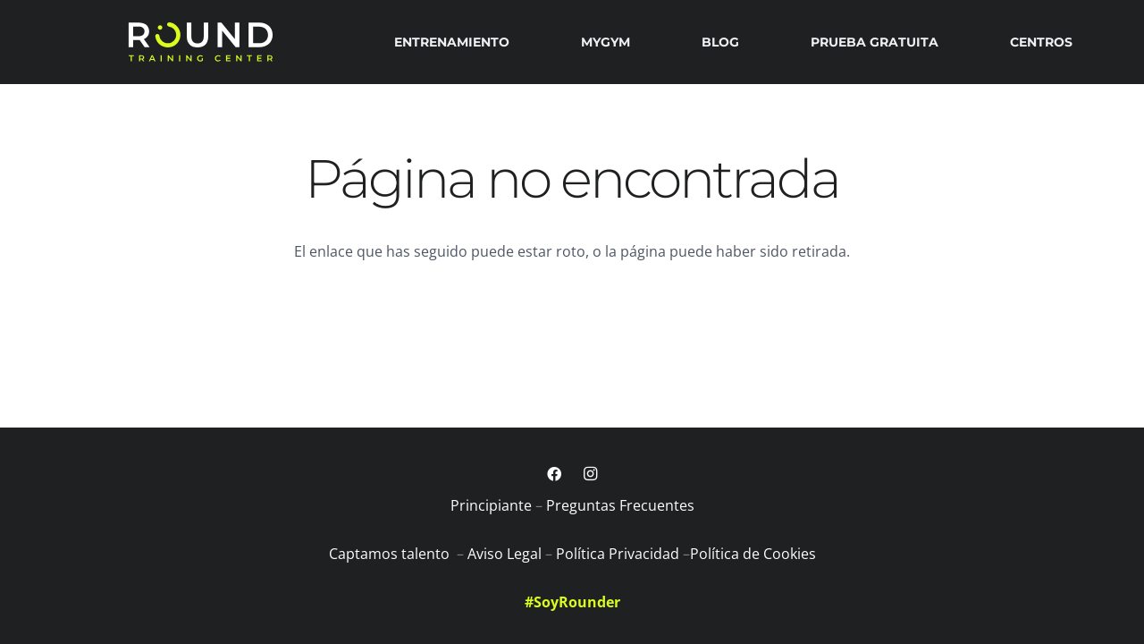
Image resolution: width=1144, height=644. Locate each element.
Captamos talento (391, 554)
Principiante (491, 505)
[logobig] (200, 42)
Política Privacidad (617, 554)
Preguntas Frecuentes (620, 505)
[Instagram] (590, 474)
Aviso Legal (504, 554)
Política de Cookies (753, 554)
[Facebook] (554, 474)
